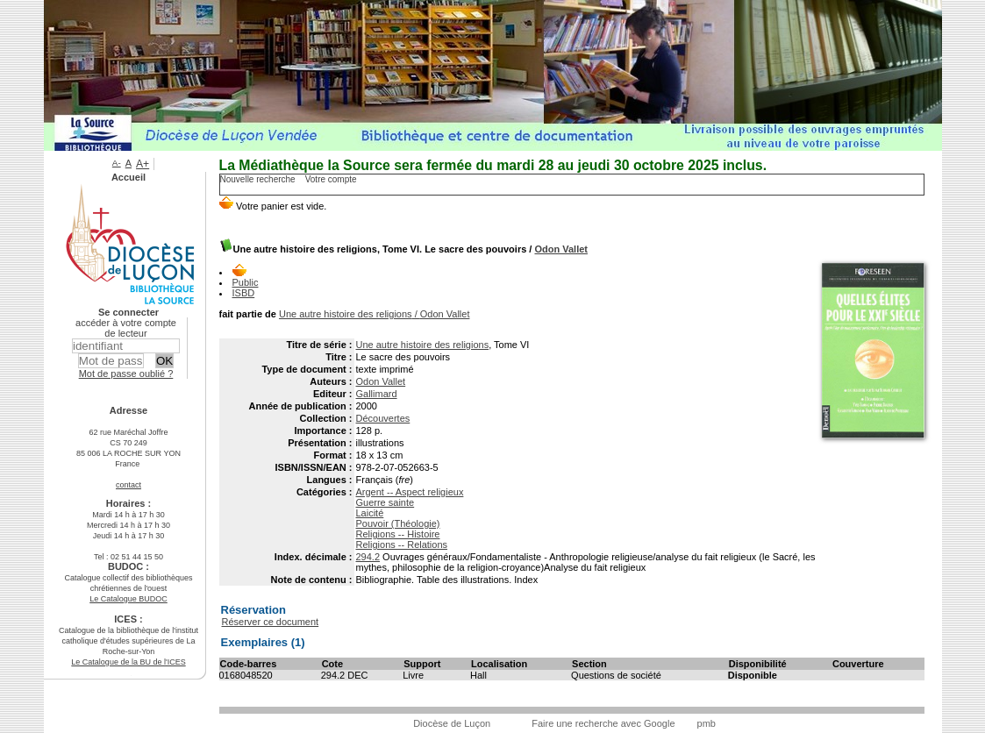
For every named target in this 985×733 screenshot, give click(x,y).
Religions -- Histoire (398, 534)
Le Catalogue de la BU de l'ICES (128, 662)
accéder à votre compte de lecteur (125, 327)
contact (128, 484)
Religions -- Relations (402, 544)
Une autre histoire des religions (422, 344)
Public (245, 282)
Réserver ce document (270, 621)
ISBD (243, 293)
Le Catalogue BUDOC (128, 598)
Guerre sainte (385, 502)
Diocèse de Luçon (451, 723)
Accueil (128, 177)
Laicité (370, 513)
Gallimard (376, 393)
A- (116, 162)
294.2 (368, 557)
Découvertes (383, 418)
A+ (142, 164)
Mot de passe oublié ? (126, 373)
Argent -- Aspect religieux (410, 492)
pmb (706, 723)
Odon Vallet (561, 249)
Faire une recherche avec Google (603, 723)
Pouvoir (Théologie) (398, 523)
